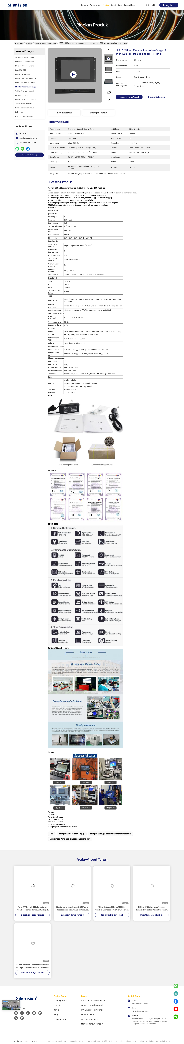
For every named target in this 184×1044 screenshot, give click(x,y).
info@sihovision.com (28, 138)
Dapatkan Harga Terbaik (130, 97)
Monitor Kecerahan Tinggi (45, 43)
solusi (113, 5)
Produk (106, 5)
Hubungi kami (129, 5)
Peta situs (33, 1041)
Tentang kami (95, 5)
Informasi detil (64, 112)
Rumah (84, 5)
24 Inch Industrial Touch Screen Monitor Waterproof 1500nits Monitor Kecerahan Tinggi (32, 966)
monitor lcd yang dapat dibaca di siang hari (70, 839)
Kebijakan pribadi (21, 1041)
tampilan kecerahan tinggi (71, 833)
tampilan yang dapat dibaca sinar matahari (110, 833)
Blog (120, 5)
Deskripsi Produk (98, 112)
